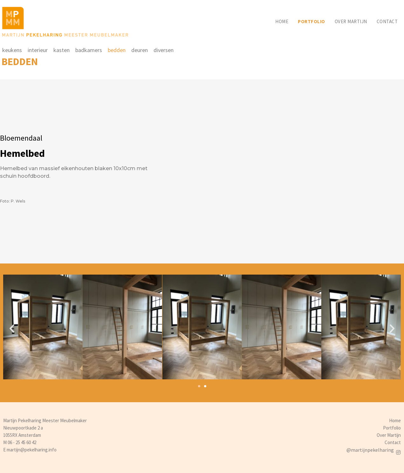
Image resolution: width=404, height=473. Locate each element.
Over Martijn (389, 435)
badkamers (88, 50)
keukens (12, 50)
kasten (61, 50)
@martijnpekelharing (370, 450)
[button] (199, 386)
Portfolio (311, 21)
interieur (38, 50)
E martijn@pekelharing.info (30, 450)
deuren (139, 50)
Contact (387, 21)
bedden (117, 50)
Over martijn (351, 21)
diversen (164, 50)
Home (281, 21)
